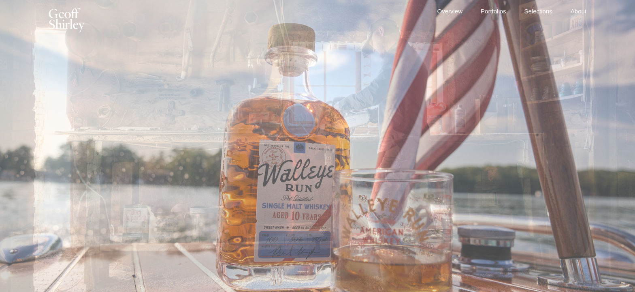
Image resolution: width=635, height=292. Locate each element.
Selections (538, 11)
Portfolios (493, 11)
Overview (450, 11)
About (578, 11)
